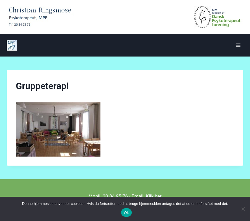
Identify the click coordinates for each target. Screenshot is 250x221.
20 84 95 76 (115, 196)
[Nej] (243, 209)
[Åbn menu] (238, 45)
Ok (126, 213)
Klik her (154, 196)
